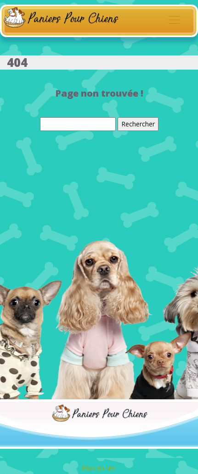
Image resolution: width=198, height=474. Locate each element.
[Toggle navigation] (174, 21)
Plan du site (99, 468)
